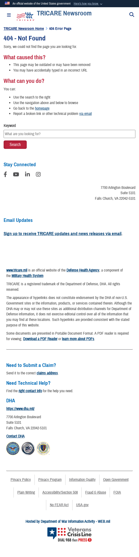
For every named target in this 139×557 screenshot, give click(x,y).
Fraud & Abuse (95, 492)
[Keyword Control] (69, 134)
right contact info (30, 391)
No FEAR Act (59, 505)
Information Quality (82, 479)
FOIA (117, 492)
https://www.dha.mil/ (20, 408)
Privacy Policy (21, 479)
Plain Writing (26, 492)
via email (85, 113)
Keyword (10, 125)
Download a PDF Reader (40, 339)
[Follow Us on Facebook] (5, 175)
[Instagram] (38, 175)
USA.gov (82, 505)
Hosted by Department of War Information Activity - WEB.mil (68, 521)
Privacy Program (50, 479)
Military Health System (27, 275)
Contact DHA (15, 436)
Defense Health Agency (82, 270)
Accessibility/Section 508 (60, 492)
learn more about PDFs (78, 339)
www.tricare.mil (16, 270)
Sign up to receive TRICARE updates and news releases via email (62, 233)
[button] (88, 3)
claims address (47, 373)
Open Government (116, 479)
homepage (42, 108)
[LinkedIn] (27, 175)
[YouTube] (16, 175)
